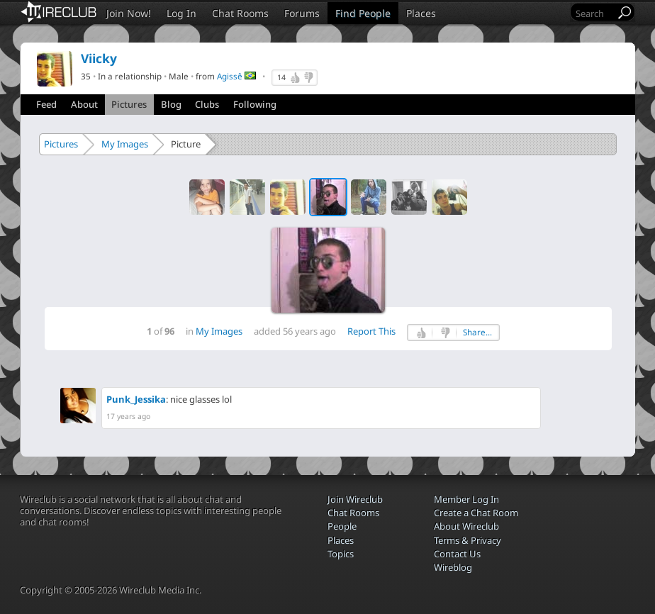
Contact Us (457, 553)
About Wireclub (466, 526)
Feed (46, 104)
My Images (124, 144)
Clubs (207, 104)
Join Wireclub (355, 499)
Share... (477, 332)
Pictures (129, 104)
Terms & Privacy (467, 540)
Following (254, 104)
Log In (181, 13)
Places (421, 13)
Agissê (229, 76)
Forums (302, 13)
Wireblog (453, 567)
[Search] (594, 13)
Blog (171, 104)
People (342, 526)
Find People (363, 13)
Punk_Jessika (136, 399)
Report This (371, 331)
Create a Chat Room (476, 512)
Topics (341, 553)
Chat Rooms (240, 13)
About (84, 104)
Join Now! (128, 13)
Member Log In (466, 499)
